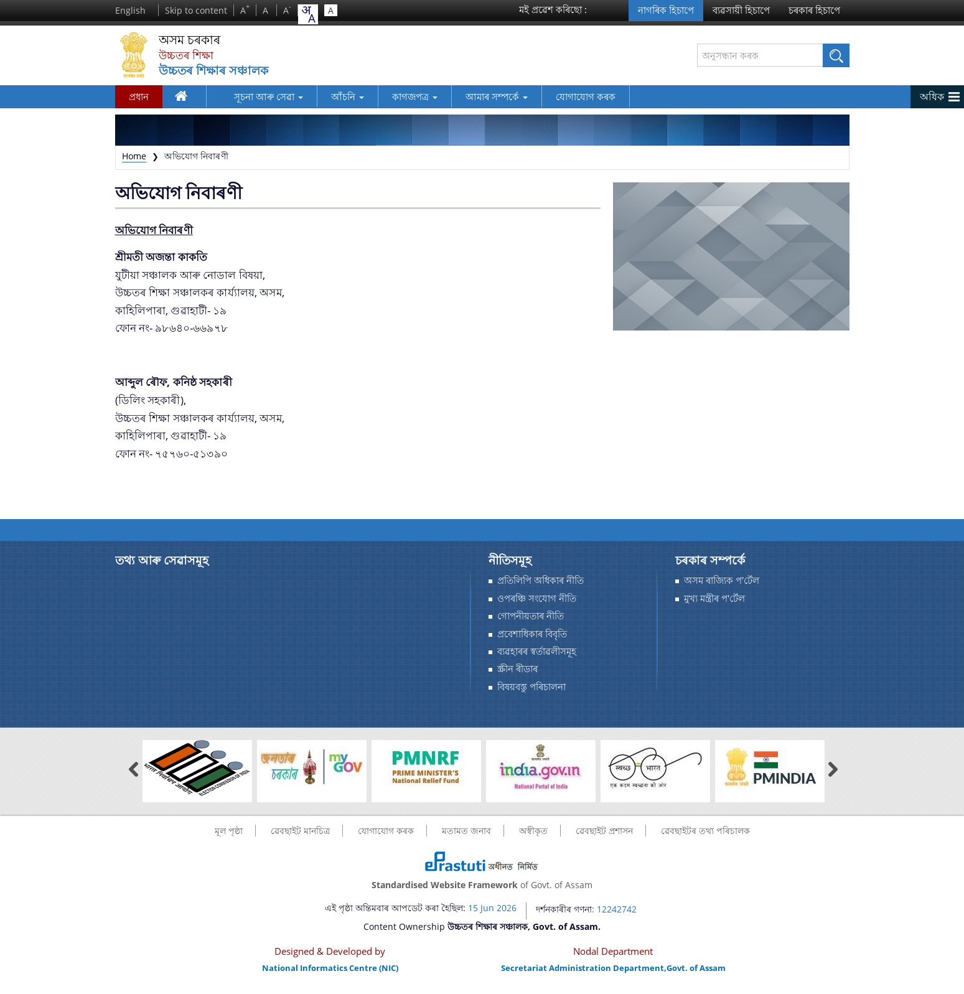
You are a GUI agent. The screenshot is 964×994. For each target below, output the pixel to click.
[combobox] (308, 14)
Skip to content (196, 10)
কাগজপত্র (396, 96)
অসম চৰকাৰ (193, 40)
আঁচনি (328, 96)
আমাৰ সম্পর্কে (478, 96)
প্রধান (139, 96)
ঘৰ (184, 98)
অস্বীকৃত (533, 831)
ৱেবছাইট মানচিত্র (300, 831)
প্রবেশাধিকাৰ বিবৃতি (532, 633)
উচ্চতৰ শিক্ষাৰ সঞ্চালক (216, 70)
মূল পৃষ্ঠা (229, 831)
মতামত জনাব (466, 831)
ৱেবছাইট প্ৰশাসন (604, 831)
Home (134, 156)
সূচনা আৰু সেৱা (249, 96)
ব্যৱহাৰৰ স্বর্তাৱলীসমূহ (536, 651)
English (130, 10)
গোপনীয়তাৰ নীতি (530, 615)
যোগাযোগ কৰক (567, 96)
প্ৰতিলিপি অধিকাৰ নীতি (540, 580)
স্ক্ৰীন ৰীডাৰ (517, 668)
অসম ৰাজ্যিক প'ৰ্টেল (721, 580)
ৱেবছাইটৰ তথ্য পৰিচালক (705, 831)
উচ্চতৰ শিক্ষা (188, 55)
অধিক (932, 96)
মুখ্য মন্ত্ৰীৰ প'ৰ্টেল (714, 598)
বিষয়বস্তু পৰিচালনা (531, 686)
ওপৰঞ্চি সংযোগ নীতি (536, 598)
